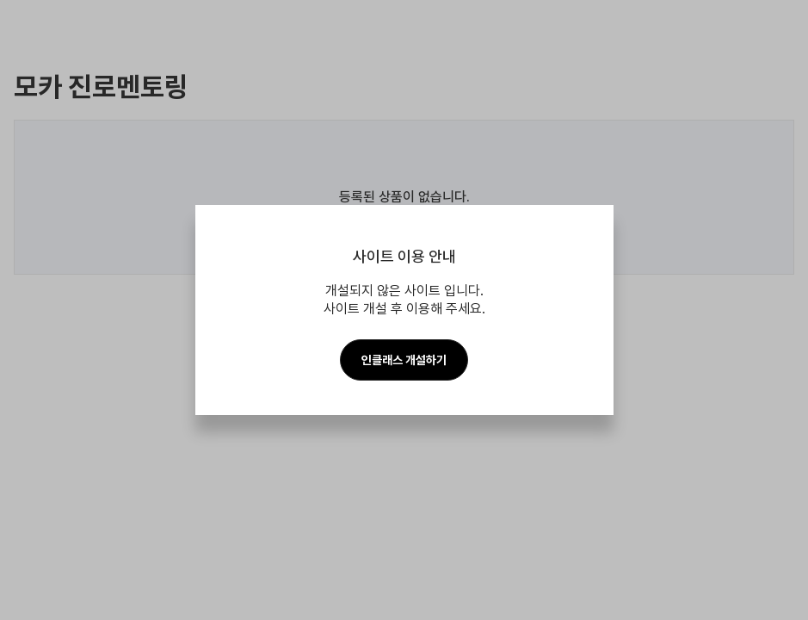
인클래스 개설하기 (404, 360)
